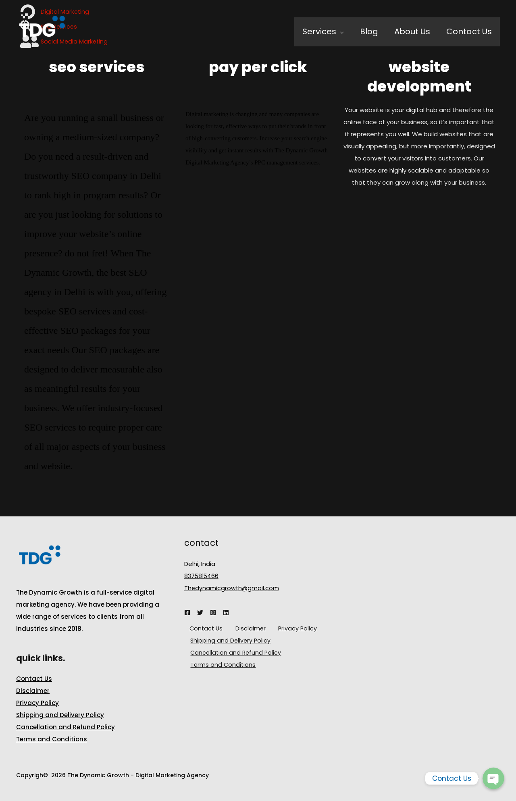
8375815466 (202, 576)
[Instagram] (213, 613)
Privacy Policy (37, 703)
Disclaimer (33, 691)
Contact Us (34, 678)
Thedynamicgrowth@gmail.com (232, 588)
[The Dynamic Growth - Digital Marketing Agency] (42, 31)
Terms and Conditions (51, 739)
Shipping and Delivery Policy (60, 715)
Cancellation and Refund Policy (65, 727)
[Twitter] (200, 613)
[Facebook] (187, 613)
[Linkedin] (226, 613)
